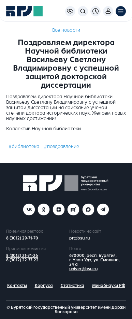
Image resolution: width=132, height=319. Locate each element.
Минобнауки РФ (108, 286)
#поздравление (61, 146)
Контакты (17, 286)
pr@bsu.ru (79, 238)
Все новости (66, 30)
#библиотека (24, 146)
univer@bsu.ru (83, 269)
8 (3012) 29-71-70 (22, 238)
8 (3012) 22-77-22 (22, 260)
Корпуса (44, 286)
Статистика (72, 286)
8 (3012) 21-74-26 (22, 255)
